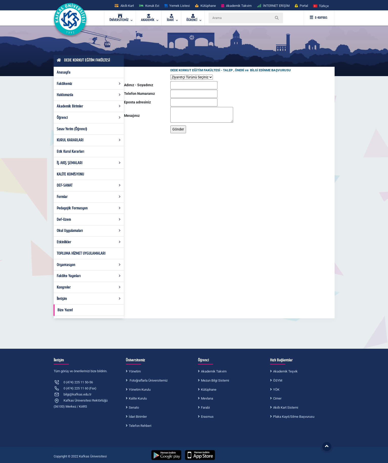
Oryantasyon (89, 264)
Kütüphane (208, 389)
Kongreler (89, 287)
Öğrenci (89, 117)
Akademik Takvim (214, 371)
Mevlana (207, 398)
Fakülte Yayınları (89, 276)
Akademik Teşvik (285, 371)
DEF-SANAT (89, 185)
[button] (321, 5)
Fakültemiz (89, 83)
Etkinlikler (89, 242)
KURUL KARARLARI (89, 140)
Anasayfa (63, 72)
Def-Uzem (89, 219)
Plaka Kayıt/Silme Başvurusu (293, 416)
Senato (134, 407)
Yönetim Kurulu (140, 389)
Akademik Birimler (89, 106)
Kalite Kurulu (138, 398)
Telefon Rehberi (140, 426)
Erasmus (207, 416)
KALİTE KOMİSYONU (70, 174)
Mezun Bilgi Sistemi (215, 380)
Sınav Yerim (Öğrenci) (72, 129)
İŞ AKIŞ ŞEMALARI (89, 163)
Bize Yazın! (65, 310)
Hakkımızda (89, 95)
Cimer (277, 398)
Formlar (89, 196)
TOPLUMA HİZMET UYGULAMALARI (81, 253)
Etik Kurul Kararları (70, 151)
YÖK (276, 389)
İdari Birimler (138, 416)
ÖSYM (277, 380)
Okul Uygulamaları (89, 230)
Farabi (205, 407)
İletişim (89, 298)
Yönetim (135, 371)
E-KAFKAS (318, 17)
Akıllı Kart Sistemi (285, 407)
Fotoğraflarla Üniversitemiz (148, 380)
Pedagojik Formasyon (89, 208)
